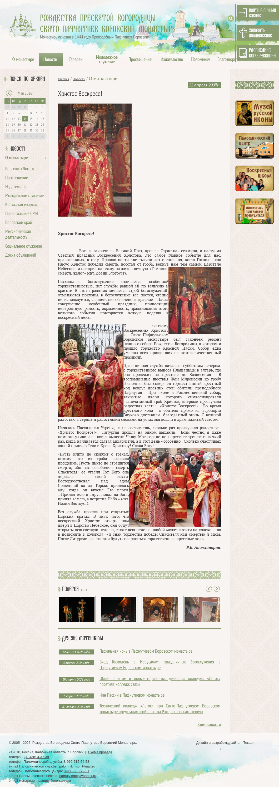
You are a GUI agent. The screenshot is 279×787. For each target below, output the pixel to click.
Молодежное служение (24, 196)
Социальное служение (23, 246)
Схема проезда (100, 752)
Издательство (16, 187)
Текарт (248, 743)
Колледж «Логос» (19, 169)
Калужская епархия (21, 205)
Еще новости (209, 724)
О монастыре (16, 158)
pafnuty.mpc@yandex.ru (77, 776)
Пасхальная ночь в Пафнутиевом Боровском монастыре (145, 651)
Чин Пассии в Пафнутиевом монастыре (132, 695)
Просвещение (16, 178)
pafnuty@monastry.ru (54, 781)
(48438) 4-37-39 (36, 757)
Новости (18, 149)
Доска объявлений (20, 255)
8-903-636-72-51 (76, 771)
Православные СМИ (21, 214)
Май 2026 (25, 93)
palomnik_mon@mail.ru (77, 766)
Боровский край (18, 223)
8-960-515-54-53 (76, 762)
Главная (63, 79)
